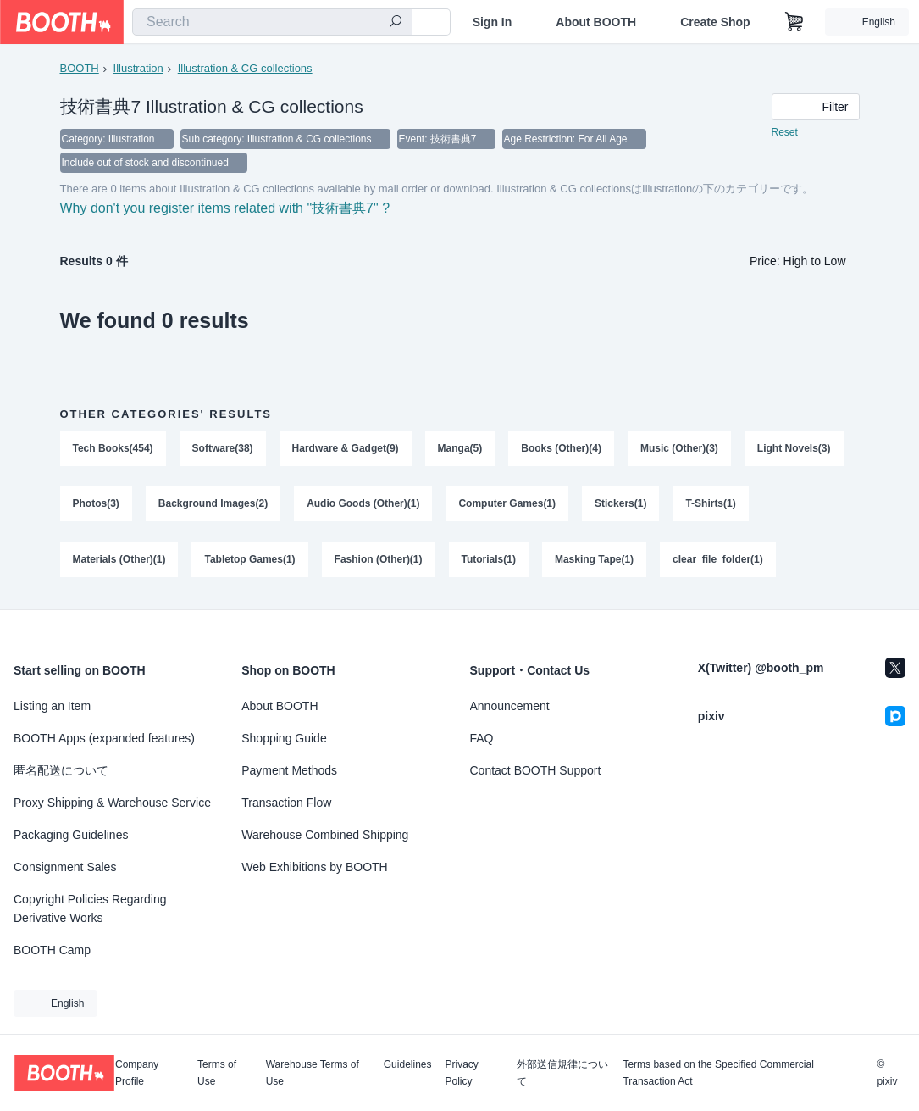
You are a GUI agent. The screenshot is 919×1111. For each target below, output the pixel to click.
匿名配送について (61, 770)
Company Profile (136, 1072)
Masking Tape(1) (594, 560)
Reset (785, 132)
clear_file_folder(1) (718, 560)
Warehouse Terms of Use (312, 1072)
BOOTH (79, 68)
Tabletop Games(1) (250, 560)
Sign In (492, 22)
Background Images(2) (213, 504)
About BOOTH (596, 22)
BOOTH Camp (52, 950)
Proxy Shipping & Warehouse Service (112, 802)
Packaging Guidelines (71, 835)
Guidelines (408, 1064)
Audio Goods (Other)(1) (363, 504)
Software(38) (222, 448)
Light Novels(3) (794, 448)
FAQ (482, 738)
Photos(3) (96, 504)
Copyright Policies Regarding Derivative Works (90, 908)
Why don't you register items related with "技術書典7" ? (225, 208)
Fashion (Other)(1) (379, 560)
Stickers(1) (620, 504)
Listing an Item (52, 706)
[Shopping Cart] (794, 22)
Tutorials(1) (489, 560)
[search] (395, 23)
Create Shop (715, 22)
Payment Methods (289, 770)
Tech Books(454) (113, 448)
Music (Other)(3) (679, 448)
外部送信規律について (562, 1072)
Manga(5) (460, 448)
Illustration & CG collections (245, 68)
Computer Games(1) (507, 504)
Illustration (138, 68)
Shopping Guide (283, 738)
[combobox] (272, 22)
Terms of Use (216, 1072)
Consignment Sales (65, 867)
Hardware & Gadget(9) (345, 448)
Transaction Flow (286, 802)
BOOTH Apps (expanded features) (104, 738)
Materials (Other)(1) (119, 560)
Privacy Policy (461, 1072)
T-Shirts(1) (711, 504)
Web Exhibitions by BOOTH (314, 867)
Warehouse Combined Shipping (324, 835)
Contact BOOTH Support (535, 770)
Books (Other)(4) (561, 448)
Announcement (510, 706)
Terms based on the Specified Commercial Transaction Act (718, 1072)
